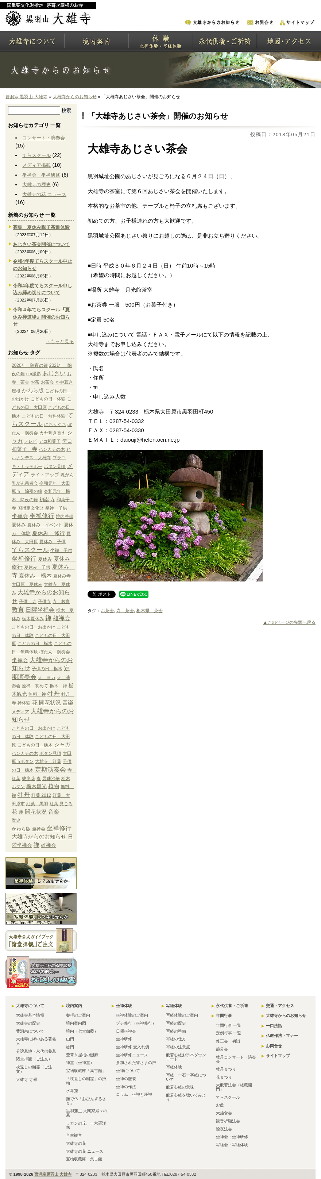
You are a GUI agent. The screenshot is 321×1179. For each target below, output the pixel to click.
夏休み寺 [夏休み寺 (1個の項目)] (62, 576)
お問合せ (274, 1046)
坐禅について (128, 1070)
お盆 (220, 1105)
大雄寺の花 (76, 1143)
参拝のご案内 (78, 1015)
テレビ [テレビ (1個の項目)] (30, 441)
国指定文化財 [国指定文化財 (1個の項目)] (31, 508)
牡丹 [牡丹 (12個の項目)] (53, 693)
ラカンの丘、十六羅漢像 (86, 1125)
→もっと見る (60, 341)
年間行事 (224, 1015)
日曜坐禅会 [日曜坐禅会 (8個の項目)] (40, 610)
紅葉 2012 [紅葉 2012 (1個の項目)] (41, 795)
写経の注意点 (178, 1047)
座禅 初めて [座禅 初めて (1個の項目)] (35, 685)
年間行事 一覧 (228, 1025)
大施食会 (224, 1113)
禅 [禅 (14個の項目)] (48, 618)
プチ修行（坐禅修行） (136, 1023)
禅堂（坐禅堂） (80, 1062)
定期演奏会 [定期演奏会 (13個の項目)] (50, 769)
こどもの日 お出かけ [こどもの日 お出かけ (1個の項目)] (33, 627)
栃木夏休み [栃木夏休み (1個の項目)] (33, 618)
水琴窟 (72, 1090)
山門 (70, 1039)
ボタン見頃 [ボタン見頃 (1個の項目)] (55, 466)
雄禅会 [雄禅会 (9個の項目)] (61, 618)
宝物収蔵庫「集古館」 (86, 1070)
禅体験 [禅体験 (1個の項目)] (24, 703)
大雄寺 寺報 (26, 1079)
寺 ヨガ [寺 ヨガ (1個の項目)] (46, 677)
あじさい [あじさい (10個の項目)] (54, 373)
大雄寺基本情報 (30, 1015)
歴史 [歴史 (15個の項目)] (16, 820)
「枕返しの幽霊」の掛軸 (86, 1080)
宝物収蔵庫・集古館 (84, 1159)
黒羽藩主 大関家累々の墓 (86, 1113)
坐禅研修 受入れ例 (132, 1047)
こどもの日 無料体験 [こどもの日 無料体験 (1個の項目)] (44, 416)
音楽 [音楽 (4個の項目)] (67, 703)
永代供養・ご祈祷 (232, 1005)
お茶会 (107, 610)
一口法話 (274, 1026)
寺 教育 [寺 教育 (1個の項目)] (61, 601)
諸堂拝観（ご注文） (34, 1059)
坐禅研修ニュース (132, 1055)
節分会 (222, 1049)
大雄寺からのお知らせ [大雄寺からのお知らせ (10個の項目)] (39, 837)
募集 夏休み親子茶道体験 (41, 227)
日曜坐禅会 (126, 1031)
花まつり (224, 1077)
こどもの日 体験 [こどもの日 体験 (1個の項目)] (48, 399)
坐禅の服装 (126, 1078)
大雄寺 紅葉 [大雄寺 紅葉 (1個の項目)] (48, 761)
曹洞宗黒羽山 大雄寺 (52, 1174)
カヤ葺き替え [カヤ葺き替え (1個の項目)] (52, 432)
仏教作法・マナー (282, 1035)
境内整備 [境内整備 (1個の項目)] (64, 516)
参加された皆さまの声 (136, 1062)
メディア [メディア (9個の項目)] (20, 711)
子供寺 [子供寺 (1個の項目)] (44, 601)
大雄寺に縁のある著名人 (36, 1041)
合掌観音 (74, 1135)
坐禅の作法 (126, 1086)
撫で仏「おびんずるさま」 (86, 1101)
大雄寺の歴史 (36, 184)
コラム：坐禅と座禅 (134, 1094)
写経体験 (174, 1005)
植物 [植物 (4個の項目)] (53, 786)
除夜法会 (224, 1129)
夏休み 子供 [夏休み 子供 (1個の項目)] (52, 541)
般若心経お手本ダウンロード (186, 1057)
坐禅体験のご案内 (132, 1015)
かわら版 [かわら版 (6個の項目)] (33, 390)
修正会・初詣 (228, 1041)
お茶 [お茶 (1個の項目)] (35, 382)
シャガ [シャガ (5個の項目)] (62, 744)
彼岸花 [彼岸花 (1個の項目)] (28, 778)
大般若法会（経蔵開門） (234, 1087)
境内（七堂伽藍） (82, 1031)
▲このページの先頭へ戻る (289, 622)
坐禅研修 (124, 1039)
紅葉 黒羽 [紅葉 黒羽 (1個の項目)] (37, 803)
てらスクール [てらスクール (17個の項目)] (30, 549)
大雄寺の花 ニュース (44, 194)
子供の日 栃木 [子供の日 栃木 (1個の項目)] (47, 668)
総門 (70, 1047)
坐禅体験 (124, 1005)
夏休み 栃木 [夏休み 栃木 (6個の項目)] (35, 575)
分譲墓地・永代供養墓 (36, 1051)
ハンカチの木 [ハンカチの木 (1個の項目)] (52, 449)
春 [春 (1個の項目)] (38, 778)
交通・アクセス (280, 1005)
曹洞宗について (30, 1031)
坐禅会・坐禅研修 (41, 175)
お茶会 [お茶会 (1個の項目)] (47, 382)
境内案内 (74, 1005)
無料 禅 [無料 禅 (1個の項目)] (37, 694)
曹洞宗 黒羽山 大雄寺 (26, 96)
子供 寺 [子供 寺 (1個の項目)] (27, 601)
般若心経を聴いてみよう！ (186, 1097)
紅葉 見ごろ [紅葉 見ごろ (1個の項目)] (61, 803)
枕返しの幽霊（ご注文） (34, 1069)
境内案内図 (76, 1023)
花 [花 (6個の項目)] (35, 702)
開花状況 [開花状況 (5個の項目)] (50, 702)
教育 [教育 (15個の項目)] (18, 609)
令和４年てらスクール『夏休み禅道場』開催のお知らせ (41, 317)
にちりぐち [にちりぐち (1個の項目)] (55, 424)
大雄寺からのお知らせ (75, 96)
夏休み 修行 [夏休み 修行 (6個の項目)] (48, 533)
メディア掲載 (36, 165)
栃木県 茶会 (149, 610)
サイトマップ (278, 1055)
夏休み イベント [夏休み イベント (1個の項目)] (44, 524)
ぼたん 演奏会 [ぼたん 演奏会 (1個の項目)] (54, 651)
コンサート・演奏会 (43, 138)
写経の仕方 (176, 1039)
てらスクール (36, 155)
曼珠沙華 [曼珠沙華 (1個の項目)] (51, 778)
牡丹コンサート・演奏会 (236, 1059)
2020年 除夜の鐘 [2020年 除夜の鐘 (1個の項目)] (30, 365)
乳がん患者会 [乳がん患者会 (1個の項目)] (25, 483)
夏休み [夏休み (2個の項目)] (19, 524)
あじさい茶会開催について (41, 244)
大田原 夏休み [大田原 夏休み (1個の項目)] (27, 584)
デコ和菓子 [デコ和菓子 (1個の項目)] (50, 441)
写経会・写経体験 (232, 1144)
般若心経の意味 (180, 1087)
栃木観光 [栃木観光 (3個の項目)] (36, 786)
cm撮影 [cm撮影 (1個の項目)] (33, 373)
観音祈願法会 (228, 1121)
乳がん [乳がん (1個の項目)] (67, 474)
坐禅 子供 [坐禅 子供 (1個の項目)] (56, 508)
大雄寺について (30, 1005)
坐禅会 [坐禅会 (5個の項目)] (20, 516)
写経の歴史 (176, 1023)
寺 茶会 (125, 610)
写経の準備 (176, 1031)
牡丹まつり (226, 1069)
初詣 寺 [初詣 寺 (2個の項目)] (47, 499)
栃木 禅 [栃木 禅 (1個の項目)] (58, 685)
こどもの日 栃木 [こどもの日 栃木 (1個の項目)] (35, 643)
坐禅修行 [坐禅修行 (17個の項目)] (42, 515)
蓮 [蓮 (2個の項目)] (21, 812)
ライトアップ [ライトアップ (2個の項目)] (45, 474)
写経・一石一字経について (186, 1077)
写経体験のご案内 (182, 1015)
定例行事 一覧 (228, 1033)
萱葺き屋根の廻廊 (82, 1055)
